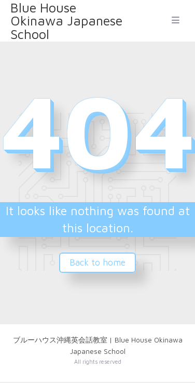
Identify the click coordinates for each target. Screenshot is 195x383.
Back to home (97, 262)
